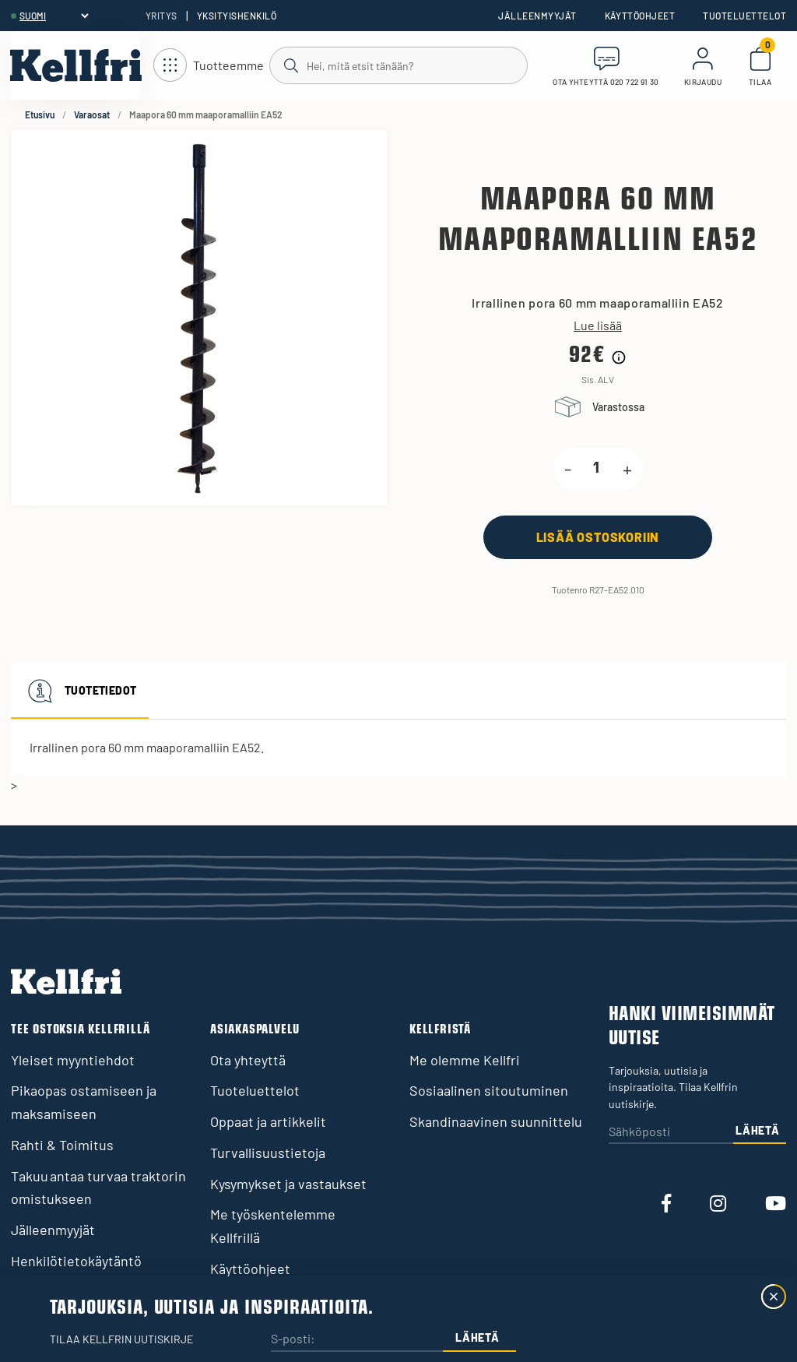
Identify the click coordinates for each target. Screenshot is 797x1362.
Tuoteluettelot (744, 15)
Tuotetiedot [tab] (80, 691)
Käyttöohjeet (640, 15)
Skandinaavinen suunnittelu (495, 1121)
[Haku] (397, 65)
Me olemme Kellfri (464, 1059)
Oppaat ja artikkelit (268, 1121)
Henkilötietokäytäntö (76, 1260)
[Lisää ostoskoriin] (597, 537)
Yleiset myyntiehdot (73, 1059)
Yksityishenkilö (236, 15)
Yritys (161, 15)
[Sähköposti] (671, 1133)
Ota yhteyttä (248, 1059)
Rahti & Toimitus (62, 1144)
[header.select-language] (53, 15)
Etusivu (39, 114)
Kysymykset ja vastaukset (288, 1183)
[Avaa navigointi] (208, 65)
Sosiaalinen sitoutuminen (488, 1090)
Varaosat (92, 114)
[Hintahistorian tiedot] (619, 357)
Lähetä (757, 1130)
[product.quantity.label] (597, 469)
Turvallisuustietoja (267, 1152)
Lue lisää (598, 325)
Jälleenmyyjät (537, 15)
